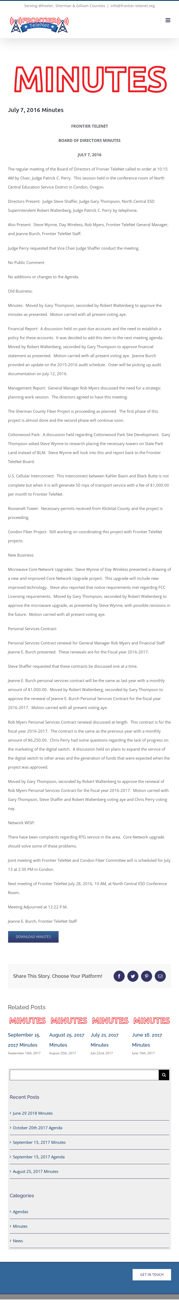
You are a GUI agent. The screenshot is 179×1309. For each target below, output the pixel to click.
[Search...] (84, 1077)
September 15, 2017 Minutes (39, 1144)
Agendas (20, 1214)
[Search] (164, 1077)
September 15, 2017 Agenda (39, 1159)
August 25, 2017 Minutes (35, 1174)
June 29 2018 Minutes (33, 1115)
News (18, 1243)
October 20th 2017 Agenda (37, 1130)
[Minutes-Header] (89, 79)
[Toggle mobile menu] (168, 20)
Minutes (20, 1228)
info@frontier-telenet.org (132, 5)
